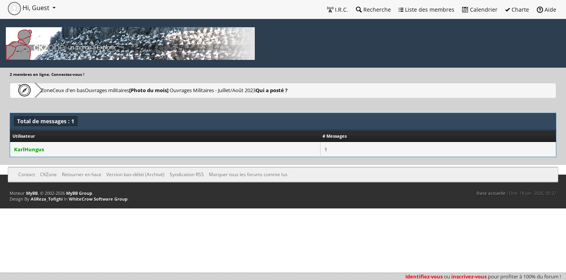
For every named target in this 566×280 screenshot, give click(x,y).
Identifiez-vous (424, 276)
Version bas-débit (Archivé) (135, 174)
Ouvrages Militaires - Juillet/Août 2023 (242, 90)
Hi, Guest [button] (29, 8)
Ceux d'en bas (94, 90)
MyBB (32, 193)
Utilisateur (23, 136)
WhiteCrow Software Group (98, 199)
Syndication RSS (187, 174)
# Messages (334, 136)
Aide (546, 9)
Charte (517, 9)
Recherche (373, 9)
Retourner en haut (81, 174)
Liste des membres (426, 9)
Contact (26, 174)
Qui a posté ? (331, 90)
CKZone (54, 90)
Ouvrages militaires (145, 90)
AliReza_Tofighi (47, 199)
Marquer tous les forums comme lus (248, 174)
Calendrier (480, 9)
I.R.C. (337, 9)
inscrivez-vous (469, 276)
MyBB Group (79, 193)
